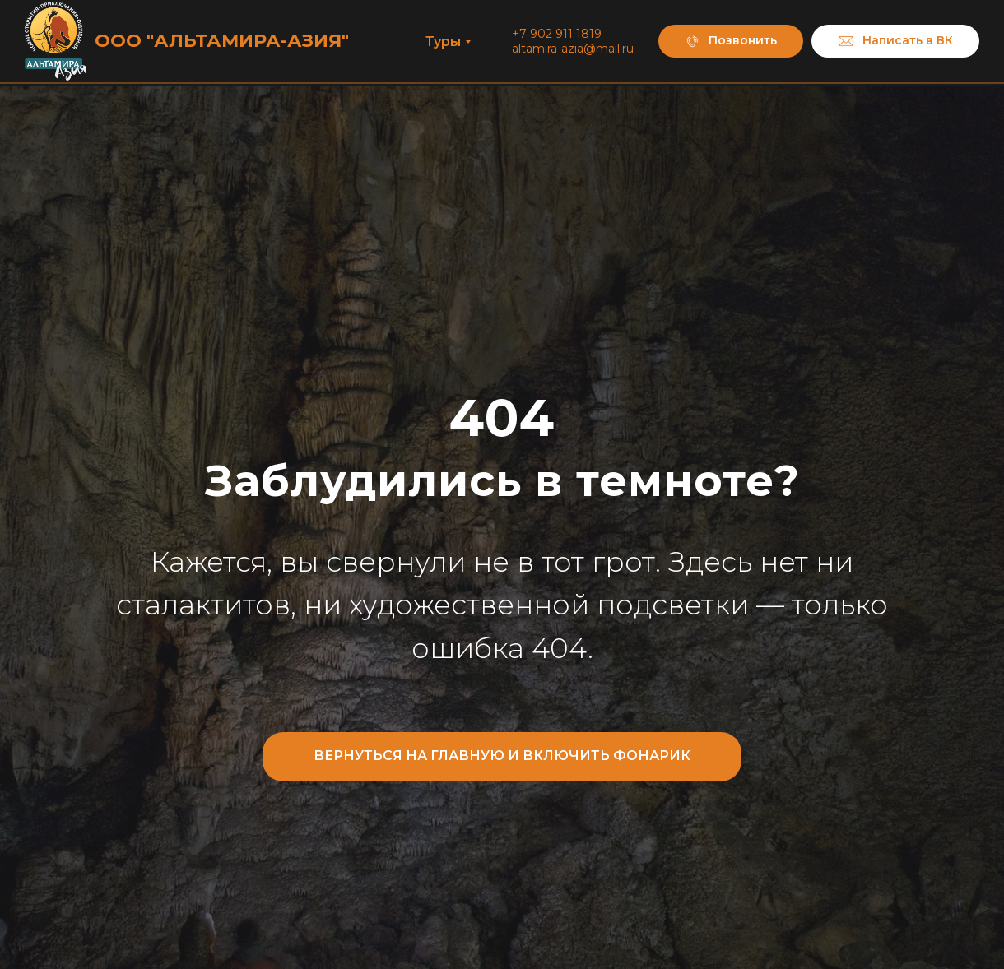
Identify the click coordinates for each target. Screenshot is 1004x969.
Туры (443, 41)
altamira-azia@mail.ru (573, 48)
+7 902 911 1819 (557, 33)
